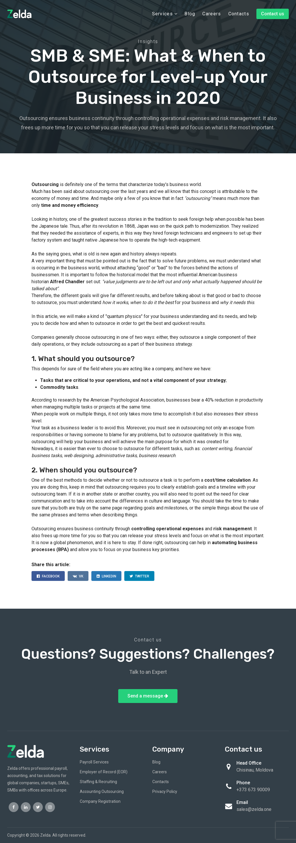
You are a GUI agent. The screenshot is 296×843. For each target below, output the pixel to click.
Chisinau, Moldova (254, 770)
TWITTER (139, 576)
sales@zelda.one (253, 809)
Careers (211, 13)
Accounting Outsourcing (102, 791)
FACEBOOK (48, 576)
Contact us (272, 13)
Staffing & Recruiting (98, 781)
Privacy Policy (164, 791)
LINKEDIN (106, 576)
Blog (189, 13)
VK (78, 576)
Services (164, 13)
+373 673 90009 (253, 789)
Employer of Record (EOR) (103, 772)
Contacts (238, 13)
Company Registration (100, 801)
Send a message (147, 696)
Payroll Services (94, 762)
